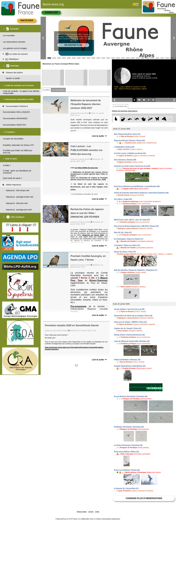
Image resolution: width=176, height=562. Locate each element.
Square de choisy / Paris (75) (125, 252)
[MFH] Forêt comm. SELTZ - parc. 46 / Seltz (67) (132, 220)
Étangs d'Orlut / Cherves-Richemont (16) (129, 335)
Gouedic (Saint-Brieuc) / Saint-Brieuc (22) (129, 366)
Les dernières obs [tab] (120, 106)
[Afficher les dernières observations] (124, 111)
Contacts (90, 511)
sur (76, 168)
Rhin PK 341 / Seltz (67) (123, 232)
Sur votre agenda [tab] (58, 90)
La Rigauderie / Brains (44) (124, 147)
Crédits (97, 511)
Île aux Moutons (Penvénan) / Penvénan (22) (130, 396)
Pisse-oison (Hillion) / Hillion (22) (126, 452)
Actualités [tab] (46, 90)
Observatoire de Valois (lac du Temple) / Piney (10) (133, 315)
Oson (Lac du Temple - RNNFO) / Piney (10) (130, 322)
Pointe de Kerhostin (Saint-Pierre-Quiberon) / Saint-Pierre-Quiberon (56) (141, 193)
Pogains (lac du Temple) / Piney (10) (127, 328)
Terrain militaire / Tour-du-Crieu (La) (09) (129, 309)
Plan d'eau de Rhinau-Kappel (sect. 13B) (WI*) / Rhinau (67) (136, 226)
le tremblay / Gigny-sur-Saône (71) (127, 245)
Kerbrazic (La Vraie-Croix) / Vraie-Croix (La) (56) (132, 166)
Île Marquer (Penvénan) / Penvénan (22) (129, 427)
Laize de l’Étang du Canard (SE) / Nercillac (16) (131, 341)
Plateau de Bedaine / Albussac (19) (127, 359)
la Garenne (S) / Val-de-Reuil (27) (126, 488)
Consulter (51, 12)
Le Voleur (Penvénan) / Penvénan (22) (128, 445)
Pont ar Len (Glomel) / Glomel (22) (127, 470)
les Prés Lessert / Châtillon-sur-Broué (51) (130, 153)
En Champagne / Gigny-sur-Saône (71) (128, 239)
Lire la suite (99, 136)
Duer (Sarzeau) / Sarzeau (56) (125, 160)
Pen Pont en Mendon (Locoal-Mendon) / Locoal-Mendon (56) (137, 186)
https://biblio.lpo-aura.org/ (88, 168)
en (137, 4)
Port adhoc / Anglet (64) (123, 199)
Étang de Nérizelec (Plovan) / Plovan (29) (129, 140)
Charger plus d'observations (144, 498)
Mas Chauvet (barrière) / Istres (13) (127, 134)
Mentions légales (82, 511)
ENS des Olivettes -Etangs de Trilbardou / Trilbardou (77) (135, 270)
